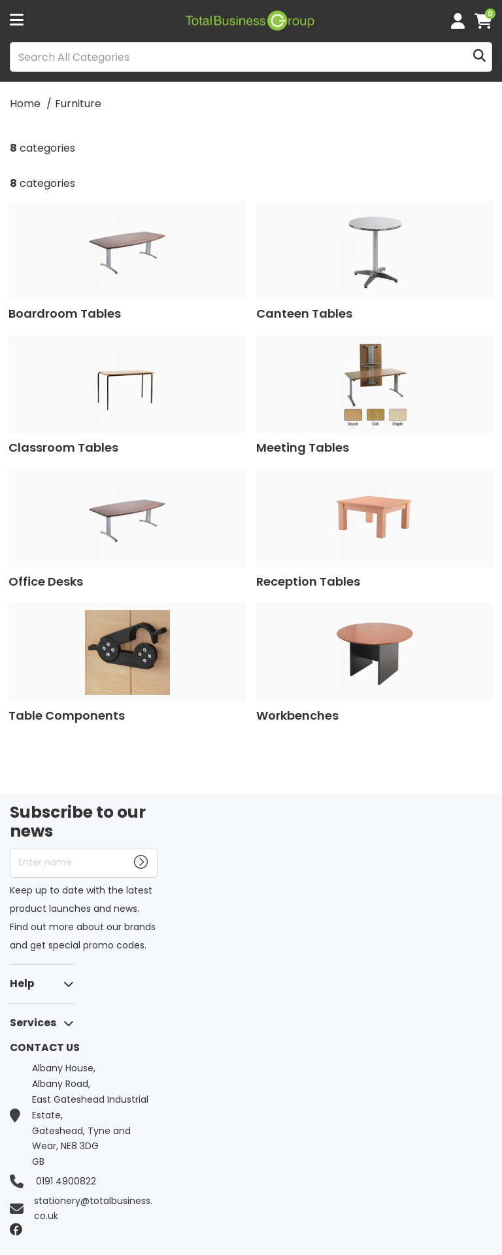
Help (22, 983)
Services (33, 1022)
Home (25, 103)
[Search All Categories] (251, 57)
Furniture (78, 103)
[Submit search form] (479, 57)
